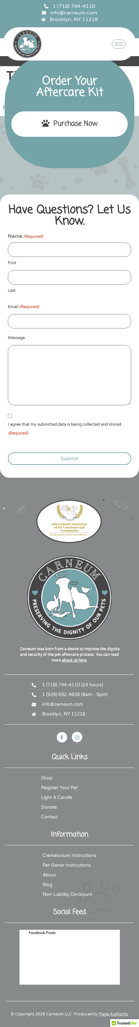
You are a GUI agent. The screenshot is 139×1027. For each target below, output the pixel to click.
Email (23, 306)
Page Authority (113, 1014)
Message (16, 337)
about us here (74, 660)
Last (12, 290)
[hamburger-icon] (119, 44)
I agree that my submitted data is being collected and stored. (65, 430)
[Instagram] (77, 737)
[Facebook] (61, 737)
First (12, 262)
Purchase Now (69, 124)
